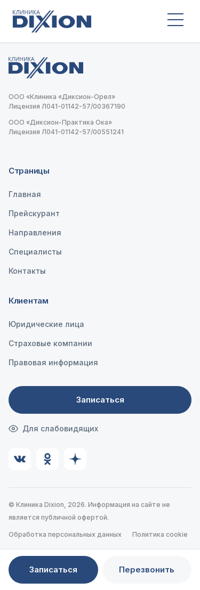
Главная (25, 194)
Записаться (100, 400)
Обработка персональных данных (65, 534)
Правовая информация (53, 362)
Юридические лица (46, 324)
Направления (35, 232)
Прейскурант (34, 213)
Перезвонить (146, 569)
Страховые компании (50, 343)
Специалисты (35, 251)
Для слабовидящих (53, 428)
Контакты (27, 270)
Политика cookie (160, 534)
